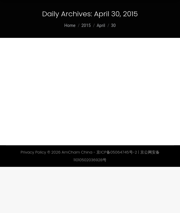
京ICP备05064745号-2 (116, 152)
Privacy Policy (33, 152)
